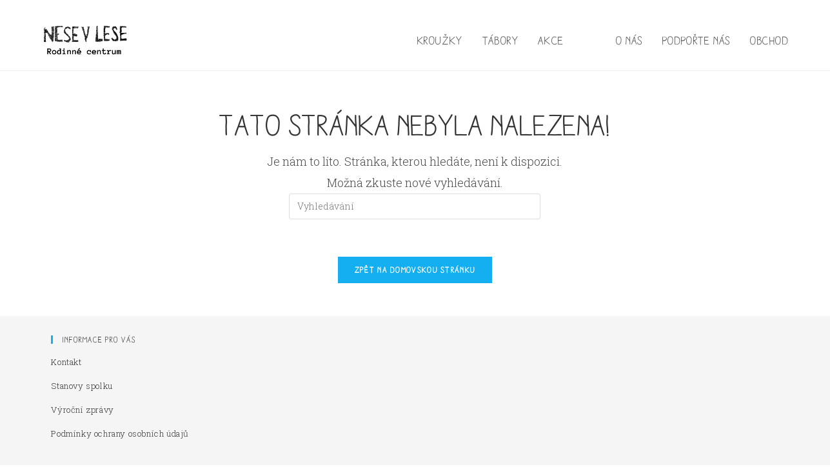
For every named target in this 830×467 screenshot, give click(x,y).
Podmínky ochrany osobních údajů (120, 435)
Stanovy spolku (81, 387)
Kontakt (66, 364)
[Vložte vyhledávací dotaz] (414, 206)
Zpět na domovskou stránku (415, 271)
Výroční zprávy (82, 411)
